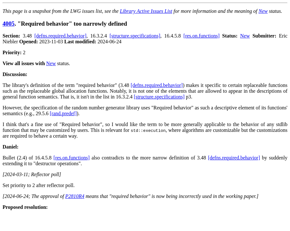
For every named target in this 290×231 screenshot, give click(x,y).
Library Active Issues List (146, 11)
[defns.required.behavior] (60, 35)
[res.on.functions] (201, 35)
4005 (8, 23)
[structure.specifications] (134, 35)
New (263, 11)
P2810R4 (75, 196)
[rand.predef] (63, 113)
